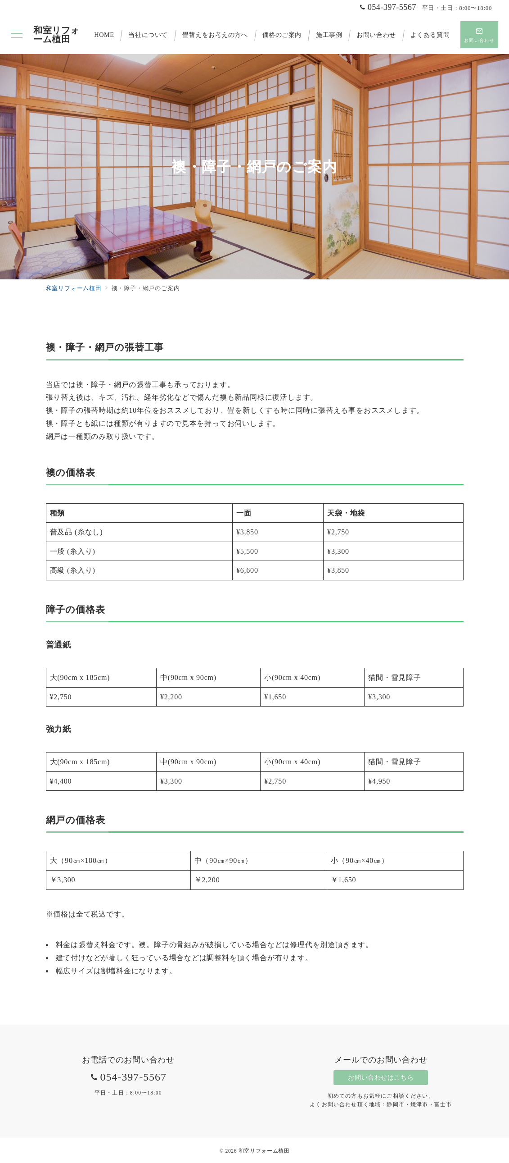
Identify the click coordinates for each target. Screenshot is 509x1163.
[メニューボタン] (17, 35)
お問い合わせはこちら (381, 1077)
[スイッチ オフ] (479, 34)
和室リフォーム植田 (56, 35)
